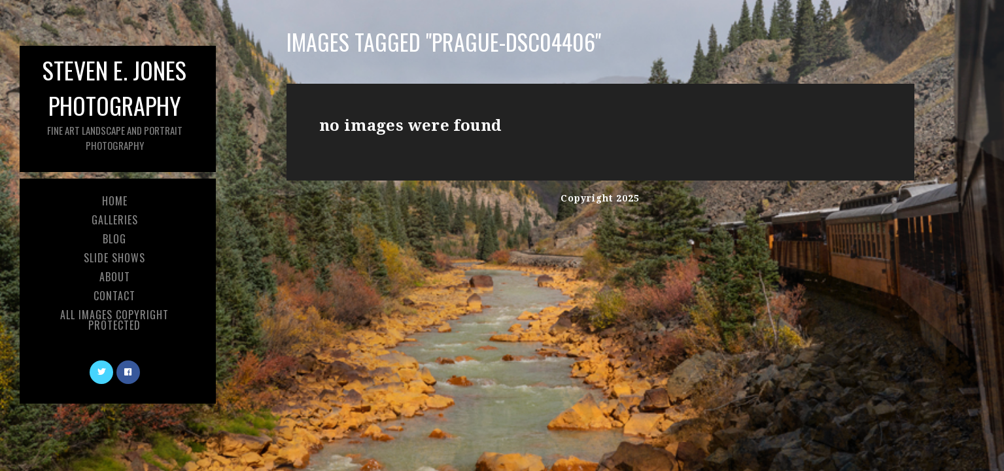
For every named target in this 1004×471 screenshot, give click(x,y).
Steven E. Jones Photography (114, 102)
